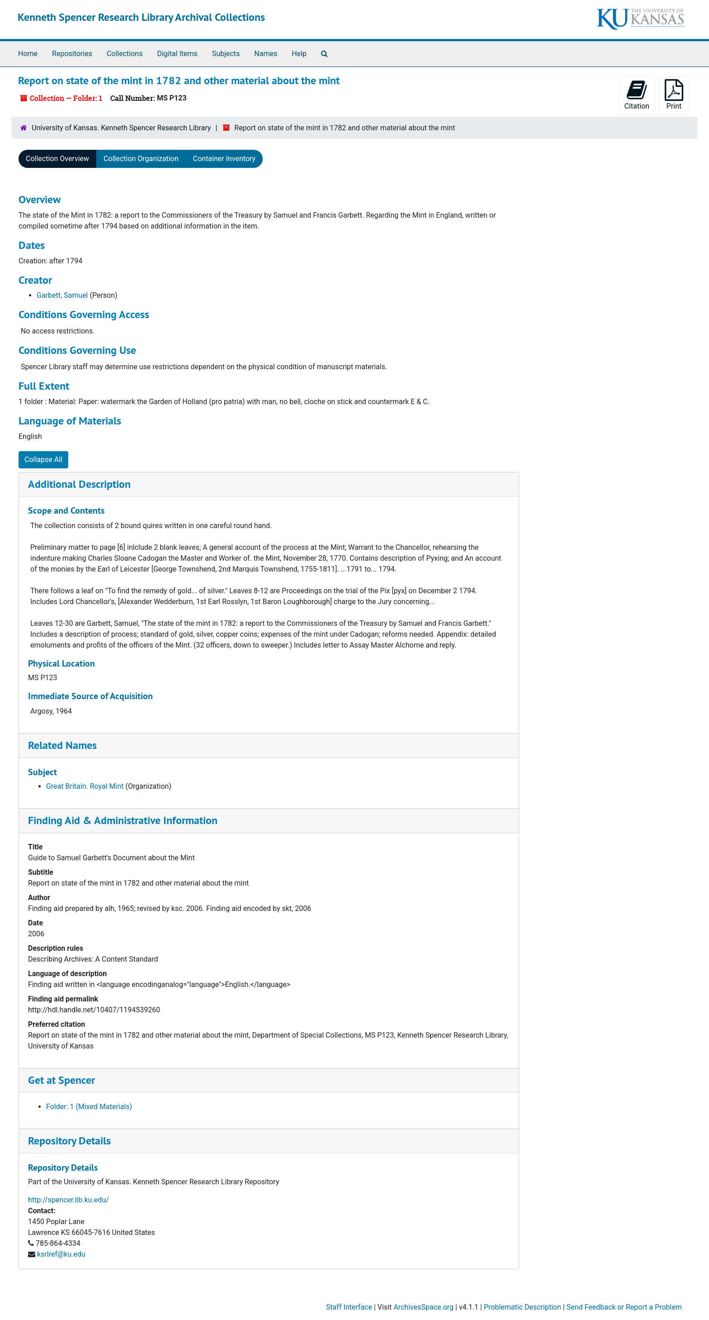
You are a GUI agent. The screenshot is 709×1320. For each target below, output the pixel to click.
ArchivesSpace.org (423, 1307)
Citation (636, 94)
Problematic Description (522, 1307)
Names (265, 53)
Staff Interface (349, 1307)
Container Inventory (224, 158)
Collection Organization (141, 158)
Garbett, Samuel (62, 295)
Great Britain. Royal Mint (85, 786)
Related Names (62, 745)
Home (28, 53)
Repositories (72, 53)
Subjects (226, 53)
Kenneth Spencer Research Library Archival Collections (141, 17)
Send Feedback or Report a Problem (624, 1307)
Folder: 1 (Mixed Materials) (89, 1106)
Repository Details (69, 1141)
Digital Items (177, 53)
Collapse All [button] (43, 459)
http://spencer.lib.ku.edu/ (68, 1200)
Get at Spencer (61, 1080)
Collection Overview (57, 158)
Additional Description (79, 484)
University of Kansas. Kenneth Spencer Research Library (121, 128)
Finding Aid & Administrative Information (122, 820)
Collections (125, 53)
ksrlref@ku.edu (61, 1254)
